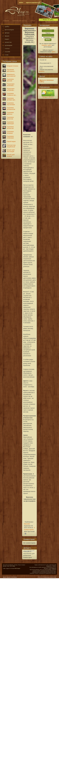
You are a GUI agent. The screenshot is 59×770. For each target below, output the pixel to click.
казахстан (7, 42)
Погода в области (48, 97)
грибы (5, 26)
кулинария (7, 45)
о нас (5, 55)
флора (5, 33)
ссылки (6, 51)
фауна (5, 36)
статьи (6, 48)
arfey (14, 566)
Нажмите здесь (47, 45)
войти (21, 2)
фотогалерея (8, 29)
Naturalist (27, 524)
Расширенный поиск (51, 22)
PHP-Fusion (17, 568)
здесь (53, 51)
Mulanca (41, 71)
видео (5, 39)
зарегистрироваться (33, 2)
